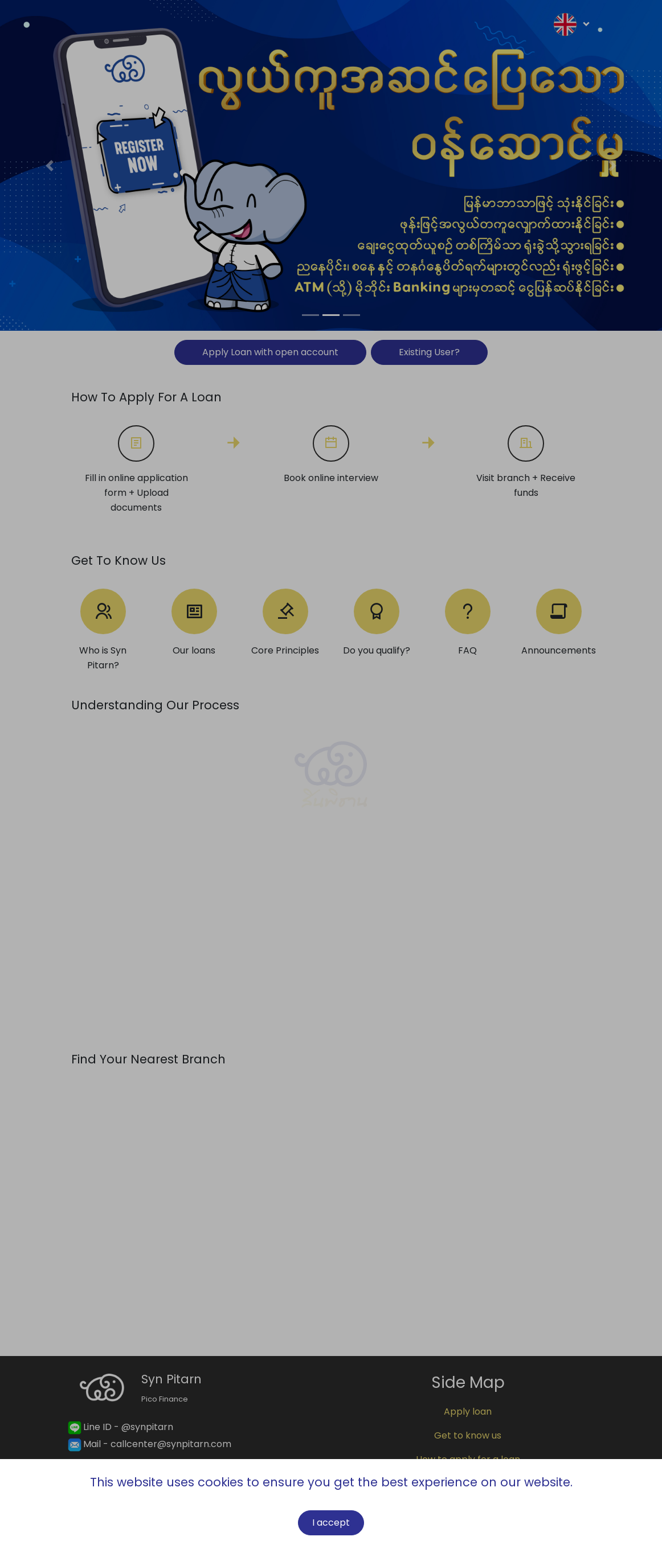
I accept (331, 1522)
